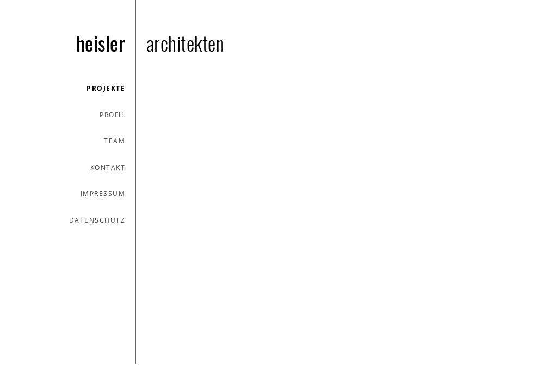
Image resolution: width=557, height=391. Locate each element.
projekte (105, 88)
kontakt (108, 167)
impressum (103, 193)
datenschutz (97, 220)
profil (112, 114)
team (114, 141)
